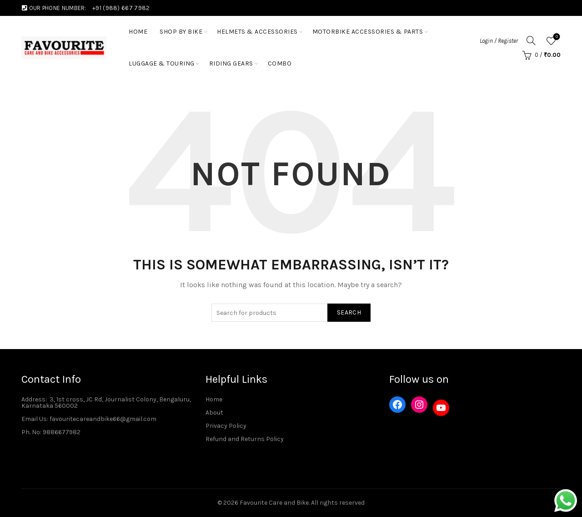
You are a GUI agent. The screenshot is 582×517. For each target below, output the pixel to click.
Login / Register (499, 40)
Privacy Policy (226, 426)
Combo (280, 63)
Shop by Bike (181, 31)
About (214, 412)
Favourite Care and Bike (274, 503)
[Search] (531, 40)
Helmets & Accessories (257, 31)
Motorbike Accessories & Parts (367, 31)
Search (349, 312)
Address (33, 399)
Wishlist (555, 37)
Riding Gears (231, 63)
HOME (138, 31)
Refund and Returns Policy (245, 439)
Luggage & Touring (162, 63)
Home (214, 399)
